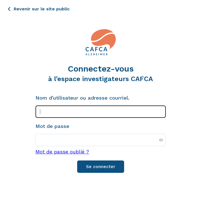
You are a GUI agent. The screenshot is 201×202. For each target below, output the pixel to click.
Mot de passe (52, 126)
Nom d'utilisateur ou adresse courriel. (82, 98)
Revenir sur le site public (42, 9)
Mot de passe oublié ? (62, 152)
